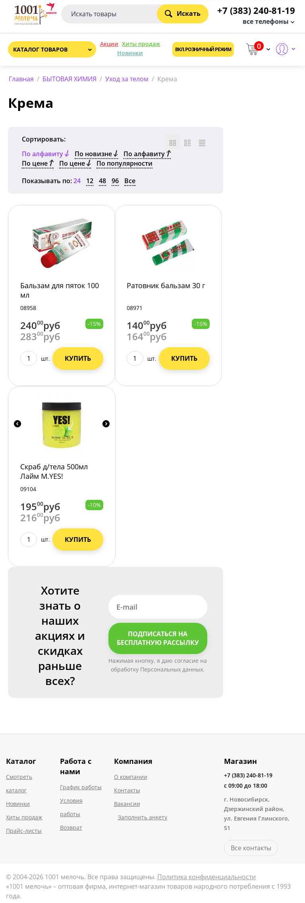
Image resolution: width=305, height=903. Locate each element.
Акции (109, 44)
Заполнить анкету (142, 817)
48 (102, 180)
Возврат (71, 827)
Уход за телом (127, 79)
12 (89, 180)
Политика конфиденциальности (206, 876)
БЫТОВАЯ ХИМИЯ (69, 79)
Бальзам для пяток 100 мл (59, 290)
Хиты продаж (141, 44)
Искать (183, 14)
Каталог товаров (40, 49)
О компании (130, 777)
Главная (21, 79)
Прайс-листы (24, 830)
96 (115, 180)
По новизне (96, 153)
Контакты (127, 790)
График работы (81, 787)
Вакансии (127, 803)
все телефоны (266, 21)
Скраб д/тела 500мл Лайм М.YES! (54, 471)
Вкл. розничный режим (203, 49)
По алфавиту (147, 153)
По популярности (124, 163)
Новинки (130, 53)
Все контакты (251, 848)
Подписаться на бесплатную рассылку (158, 638)
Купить (78, 358)
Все (129, 180)
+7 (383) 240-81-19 (248, 775)
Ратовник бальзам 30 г (166, 285)
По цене (38, 163)
